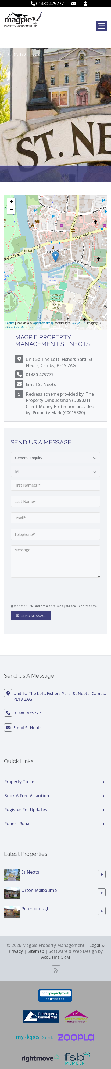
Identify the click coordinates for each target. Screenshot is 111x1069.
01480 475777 (47, 3)
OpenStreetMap (43, 323)
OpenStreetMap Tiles (19, 327)
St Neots (30, 872)
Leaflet (9, 323)
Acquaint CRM (55, 957)
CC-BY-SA (78, 323)
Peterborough (35, 908)
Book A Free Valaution (26, 796)
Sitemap (35, 951)
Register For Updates (25, 810)
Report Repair (18, 824)
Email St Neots (41, 384)
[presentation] (43, 591)
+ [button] (11, 202)
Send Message (31, 615)
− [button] (11, 210)
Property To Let (20, 782)
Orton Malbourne (39, 890)
